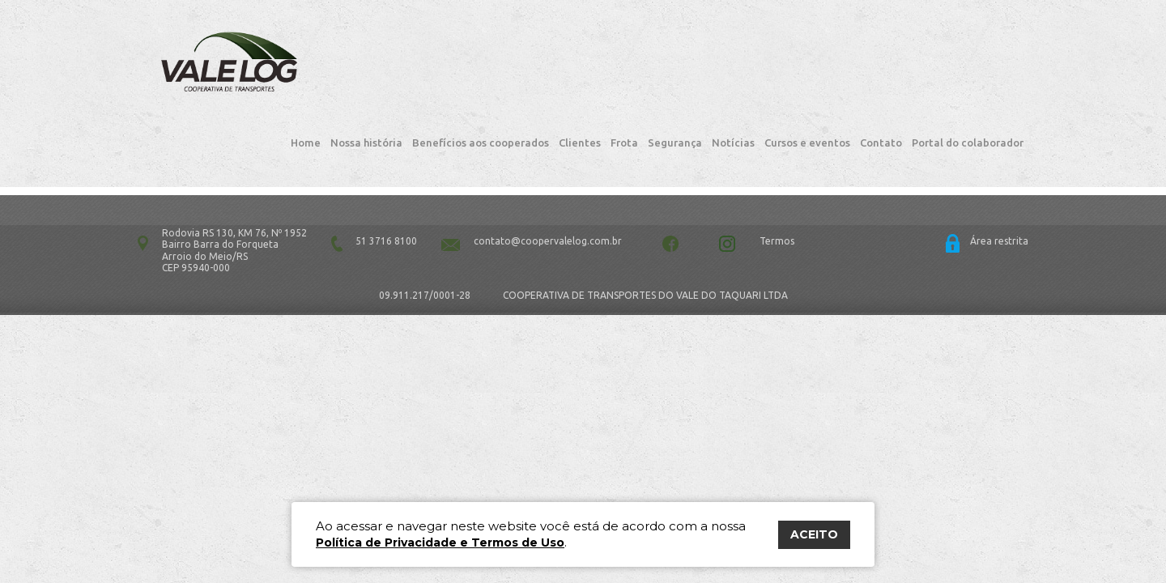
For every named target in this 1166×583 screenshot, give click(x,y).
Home (306, 73)
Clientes (580, 73)
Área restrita (999, 184)
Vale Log (190, 65)
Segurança (675, 73)
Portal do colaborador (967, 73)
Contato (881, 73)
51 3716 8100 (386, 184)
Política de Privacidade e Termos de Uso (440, 542)
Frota (624, 73)
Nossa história (366, 73)
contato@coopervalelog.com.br (548, 184)
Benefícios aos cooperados (480, 73)
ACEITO (814, 534)
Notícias (733, 73)
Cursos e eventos (807, 73)
